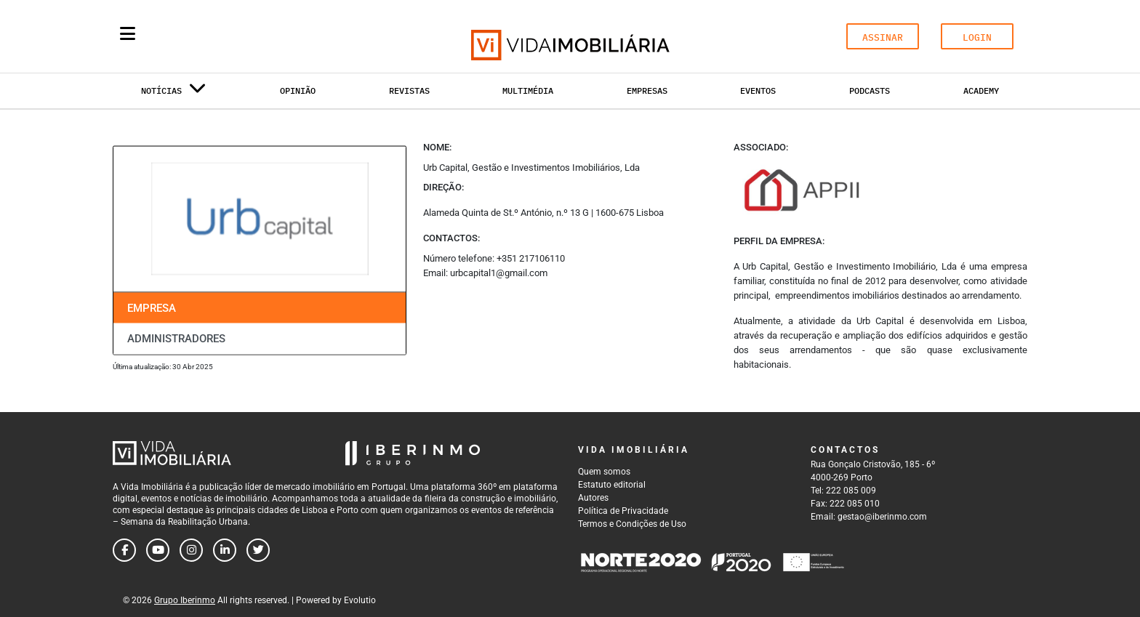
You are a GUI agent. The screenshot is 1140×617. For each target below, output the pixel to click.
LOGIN (977, 37)
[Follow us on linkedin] (224, 550)
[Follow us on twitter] (258, 550)
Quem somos (604, 472)
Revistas (409, 90)
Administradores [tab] (176, 338)
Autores (593, 498)
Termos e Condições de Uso (632, 524)
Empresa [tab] (151, 307)
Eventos (758, 90)
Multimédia (527, 90)
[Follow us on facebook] (124, 550)
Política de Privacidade (623, 511)
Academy (981, 90)
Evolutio (360, 600)
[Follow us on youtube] (157, 550)
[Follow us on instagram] (191, 550)
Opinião (298, 90)
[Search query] (212, 36)
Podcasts (869, 90)
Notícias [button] (173, 93)
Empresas (647, 90)
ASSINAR (882, 37)
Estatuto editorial (612, 485)
